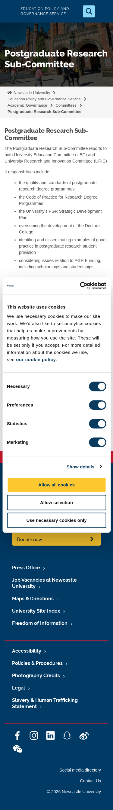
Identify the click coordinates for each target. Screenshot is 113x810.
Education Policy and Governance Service (44, 99)
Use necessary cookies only (56, 520)
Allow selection (56, 502)
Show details (81, 466)
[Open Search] (89, 11)
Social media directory (80, 770)
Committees (66, 105)
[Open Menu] (103, 11)
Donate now (29, 539)
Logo (10, 11)
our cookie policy (36, 359)
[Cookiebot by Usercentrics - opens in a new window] (80, 286)
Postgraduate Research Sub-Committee (44, 111)
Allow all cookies (56, 484)
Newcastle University (31, 92)
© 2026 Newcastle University (74, 791)
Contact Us (90, 780)
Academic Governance (27, 105)
